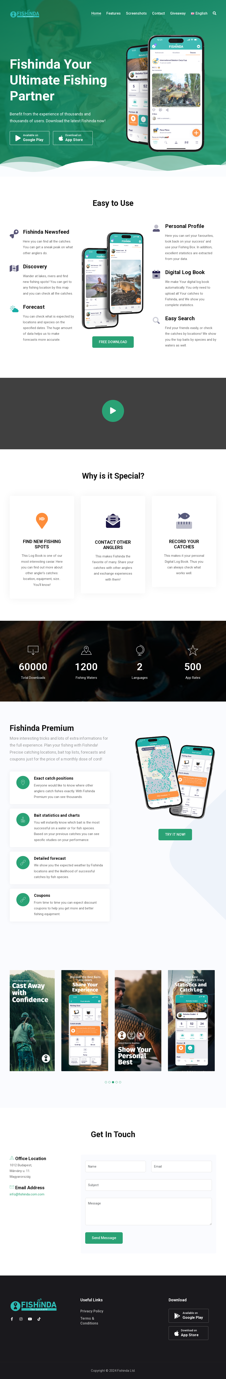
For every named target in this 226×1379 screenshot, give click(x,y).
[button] (106, 1082)
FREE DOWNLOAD (113, 342)
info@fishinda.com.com (27, 1194)
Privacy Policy (91, 1311)
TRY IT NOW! (175, 834)
